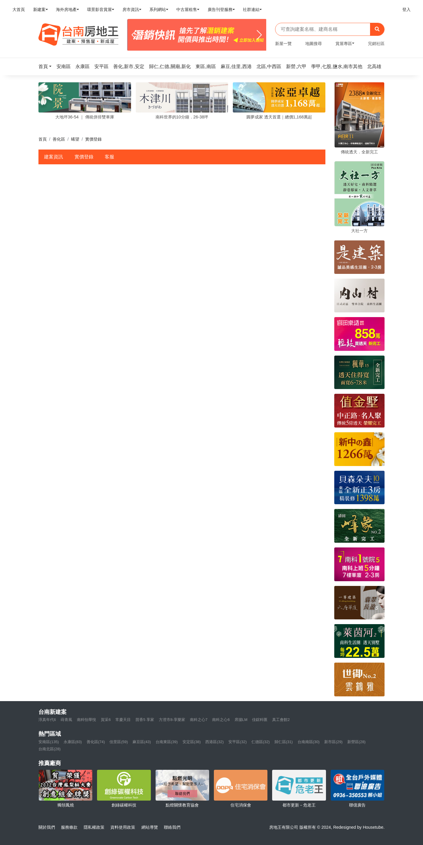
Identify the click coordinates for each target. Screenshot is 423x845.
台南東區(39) (167, 742)
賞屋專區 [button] (343, 43)
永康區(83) (73, 742)
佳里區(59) (118, 742)
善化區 (59, 139)
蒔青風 (66, 719)
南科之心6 (221, 719)
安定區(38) (192, 742)
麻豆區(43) (142, 742)
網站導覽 (149, 827)
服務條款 (69, 827)
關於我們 (46, 827)
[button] (46, 66)
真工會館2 (281, 719)
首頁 (42, 139)
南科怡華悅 (86, 719)
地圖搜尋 (313, 43)
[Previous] (134, 34)
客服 (109, 156)
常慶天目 (123, 719)
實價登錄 (84, 156)
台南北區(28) (49, 749)
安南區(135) (48, 742)
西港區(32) (214, 742)
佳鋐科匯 (259, 719)
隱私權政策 (94, 827)
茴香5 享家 (144, 719)
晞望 (75, 139)
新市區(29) (333, 742)
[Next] (259, 34)
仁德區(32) (260, 742)
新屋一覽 (283, 43)
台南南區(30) (309, 742)
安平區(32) (237, 742)
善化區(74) (96, 742)
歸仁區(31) (284, 742)
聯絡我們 (172, 827)
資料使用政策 (122, 827)
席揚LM (241, 719)
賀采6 (106, 719)
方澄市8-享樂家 (172, 719)
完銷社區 (376, 43)
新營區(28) (356, 742)
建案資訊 (53, 156)
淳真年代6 (47, 719)
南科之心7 (198, 719)
